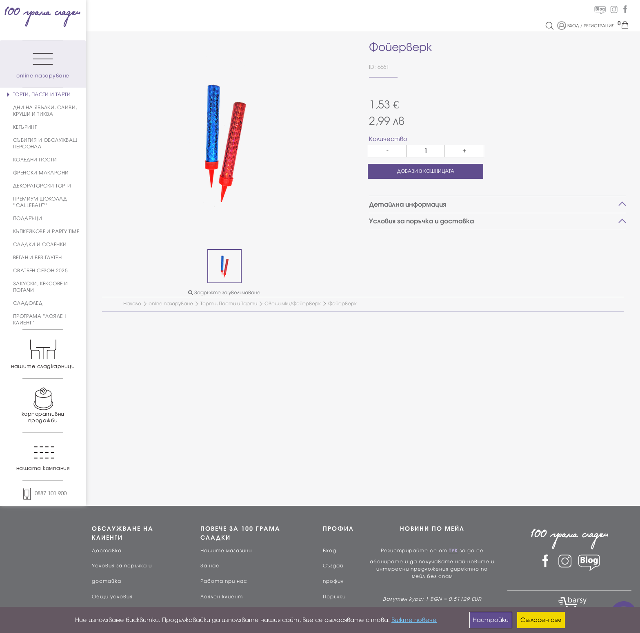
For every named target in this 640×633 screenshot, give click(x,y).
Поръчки (334, 597)
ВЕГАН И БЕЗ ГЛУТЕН (37, 257)
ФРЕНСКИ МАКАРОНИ (41, 173)
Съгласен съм (540, 620)
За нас (210, 566)
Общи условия (112, 597)
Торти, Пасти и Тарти (228, 304)
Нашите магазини (226, 551)
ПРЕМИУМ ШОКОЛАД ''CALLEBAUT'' (40, 202)
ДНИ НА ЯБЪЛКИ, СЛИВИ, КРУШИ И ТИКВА (45, 111)
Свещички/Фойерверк (292, 304)
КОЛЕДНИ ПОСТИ (35, 160)
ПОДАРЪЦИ (27, 218)
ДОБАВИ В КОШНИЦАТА (425, 171)
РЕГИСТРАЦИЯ (599, 25)
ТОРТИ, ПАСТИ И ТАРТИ (42, 94)
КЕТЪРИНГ (25, 127)
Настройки (491, 620)
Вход (329, 551)
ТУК (453, 551)
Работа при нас (223, 581)
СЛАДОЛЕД (27, 303)
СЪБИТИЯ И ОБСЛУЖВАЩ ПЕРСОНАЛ (45, 143)
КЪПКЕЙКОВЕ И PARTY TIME (46, 231)
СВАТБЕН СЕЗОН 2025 (40, 270)
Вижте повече (414, 620)
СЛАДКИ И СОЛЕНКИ (40, 244)
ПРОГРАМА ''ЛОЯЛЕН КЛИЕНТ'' (39, 319)
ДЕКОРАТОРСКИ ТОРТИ (42, 186)
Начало (132, 304)
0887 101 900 (43, 493)
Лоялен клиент (221, 597)
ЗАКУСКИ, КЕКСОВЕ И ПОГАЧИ (40, 287)
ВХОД (573, 25)
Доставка (107, 551)
